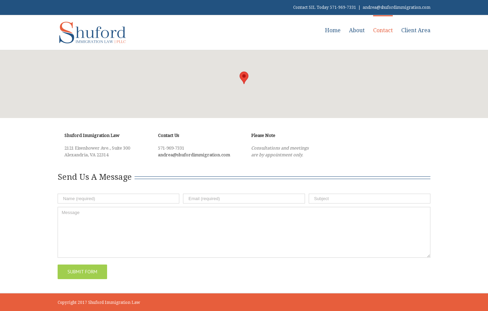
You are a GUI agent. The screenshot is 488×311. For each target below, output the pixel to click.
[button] (244, 78)
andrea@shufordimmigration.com (396, 7)
